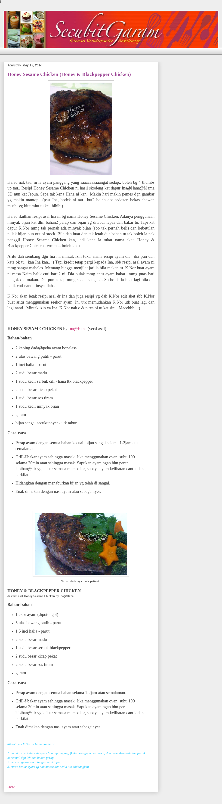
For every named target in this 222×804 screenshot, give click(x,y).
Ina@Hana (77, 328)
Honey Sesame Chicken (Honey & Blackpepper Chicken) (69, 74)
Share (11, 787)
